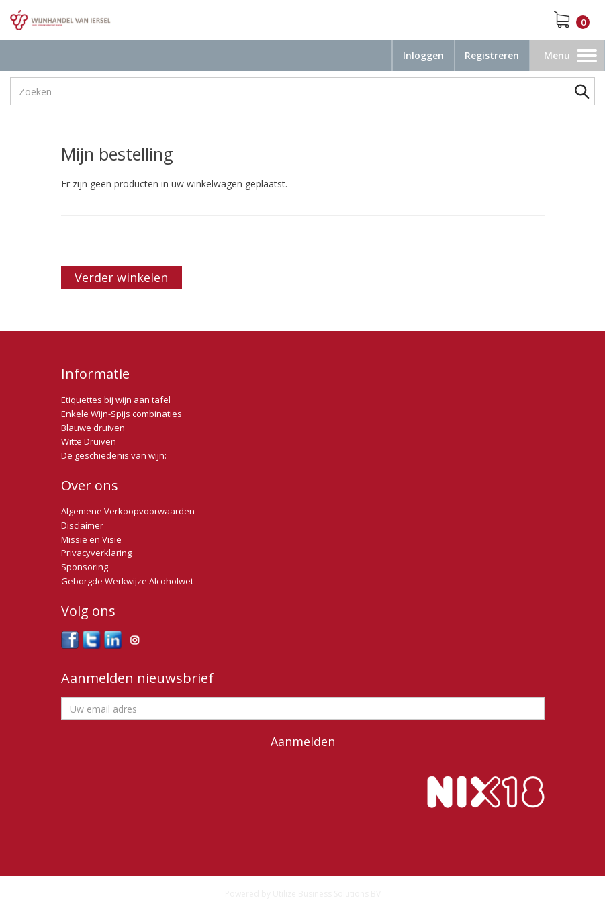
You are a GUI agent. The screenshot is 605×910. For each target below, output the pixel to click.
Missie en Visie (91, 539)
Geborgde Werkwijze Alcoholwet (127, 581)
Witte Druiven (88, 441)
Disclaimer (82, 525)
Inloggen (423, 55)
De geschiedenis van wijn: (114, 455)
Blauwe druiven (93, 428)
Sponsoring (84, 567)
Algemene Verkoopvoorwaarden (128, 511)
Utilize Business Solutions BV (327, 893)
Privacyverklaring (96, 553)
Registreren (492, 55)
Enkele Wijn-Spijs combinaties (121, 414)
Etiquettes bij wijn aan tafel (116, 400)
